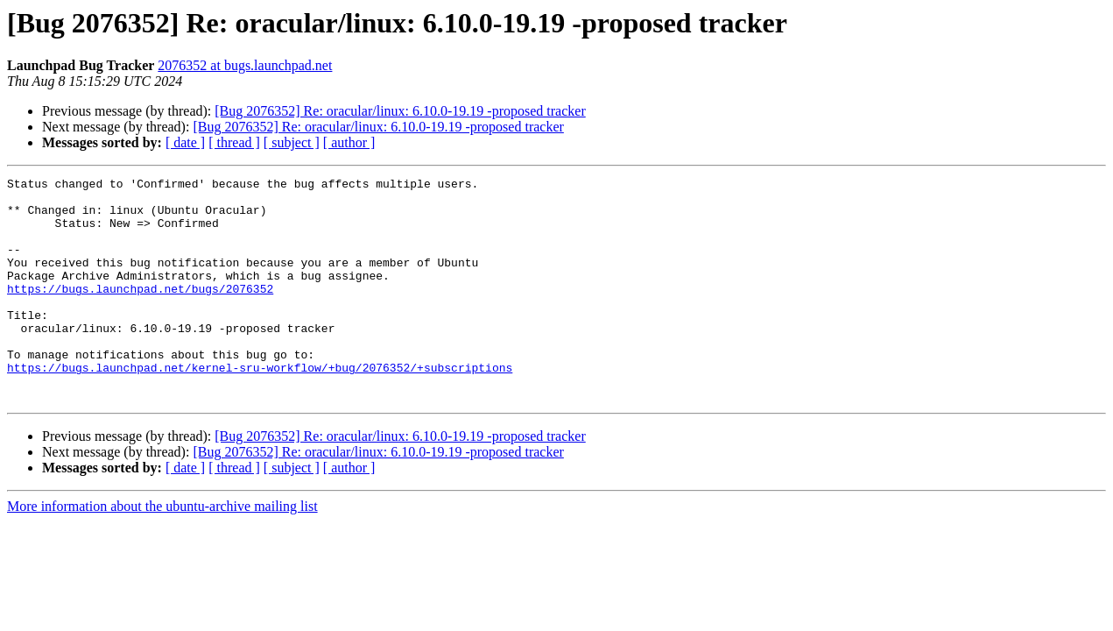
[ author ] (349, 142)
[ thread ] (234, 142)
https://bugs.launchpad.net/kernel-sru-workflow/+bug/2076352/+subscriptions (259, 407)
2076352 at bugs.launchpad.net (245, 65)
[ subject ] (292, 142)
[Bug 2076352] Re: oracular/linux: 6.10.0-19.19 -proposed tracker (400, 110)
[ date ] (185, 142)
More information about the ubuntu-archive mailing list (162, 550)
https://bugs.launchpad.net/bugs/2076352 (140, 312)
